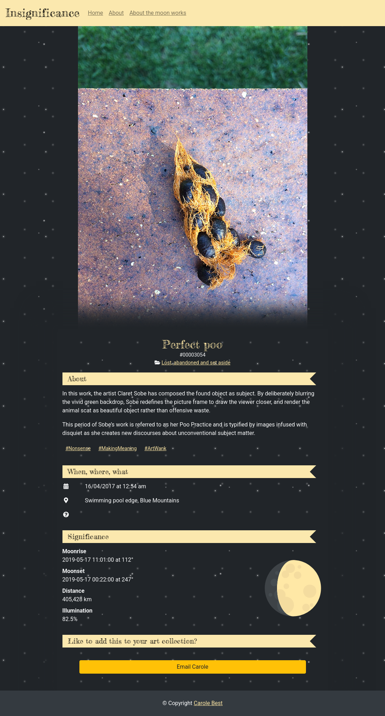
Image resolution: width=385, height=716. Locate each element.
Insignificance (42, 13)
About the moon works (158, 13)
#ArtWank (155, 448)
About (116, 13)
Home (95, 13)
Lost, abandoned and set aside (196, 363)
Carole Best (208, 703)
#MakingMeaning (117, 448)
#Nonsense (78, 448)
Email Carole (192, 666)
